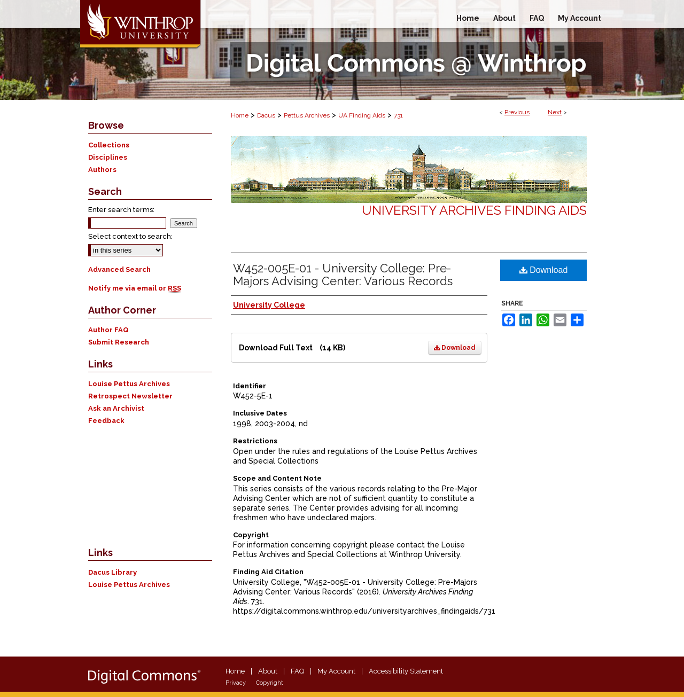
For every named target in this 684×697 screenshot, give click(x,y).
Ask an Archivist (116, 408)
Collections (108, 145)
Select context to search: (130, 236)
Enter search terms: (121, 210)
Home (239, 115)
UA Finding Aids (361, 115)
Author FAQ (108, 330)
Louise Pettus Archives (129, 384)
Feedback (106, 421)
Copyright (269, 682)
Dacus (266, 115)
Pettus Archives (307, 115)
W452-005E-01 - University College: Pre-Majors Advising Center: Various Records (343, 274)
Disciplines (107, 157)
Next (555, 112)
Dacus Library (112, 572)
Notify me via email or (134, 288)
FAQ (297, 671)
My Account (336, 671)
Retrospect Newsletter (130, 396)
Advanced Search (119, 269)
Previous (517, 112)
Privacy (236, 682)
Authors (102, 170)
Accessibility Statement (406, 671)
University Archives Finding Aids (474, 210)
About (267, 671)
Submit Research (118, 342)
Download (455, 347)
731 (398, 115)
